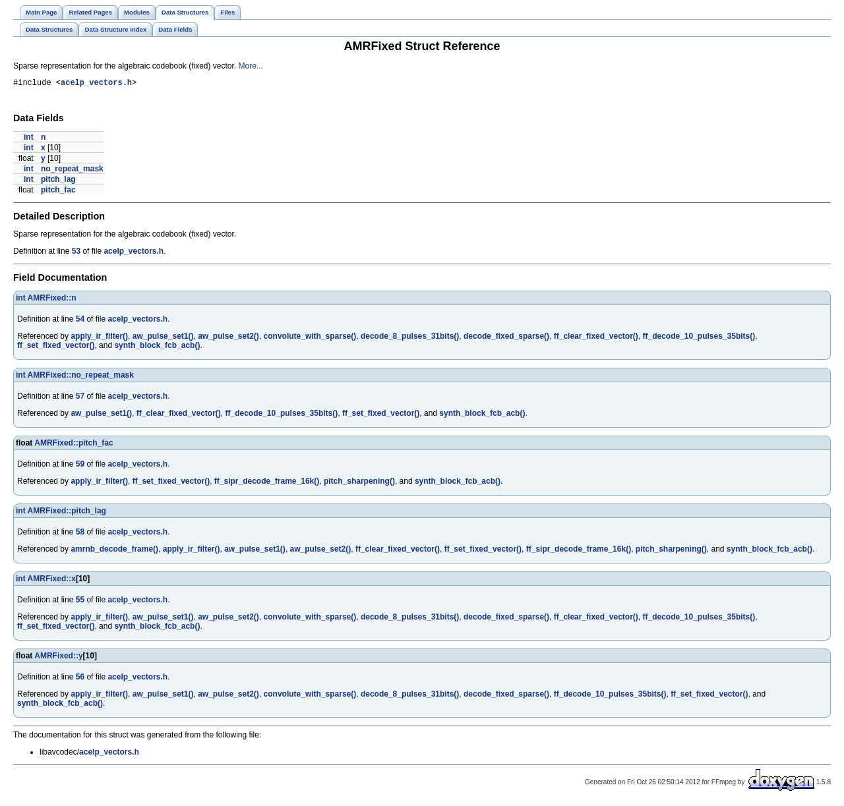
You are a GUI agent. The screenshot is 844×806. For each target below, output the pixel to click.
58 (80, 533)
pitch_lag (58, 181)
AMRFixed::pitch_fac (73, 444)
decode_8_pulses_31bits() (410, 338)
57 (80, 398)
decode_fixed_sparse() (506, 338)
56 (80, 678)
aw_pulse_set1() (163, 338)
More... (251, 66)
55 (80, 601)
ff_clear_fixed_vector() (596, 338)
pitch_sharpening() (359, 483)
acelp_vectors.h (96, 84)
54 (80, 321)
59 (80, 466)
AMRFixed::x (52, 580)
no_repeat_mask (72, 170)
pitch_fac (58, 191)
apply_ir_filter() (99, 338)
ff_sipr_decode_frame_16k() (266, 483)
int (29, 139)
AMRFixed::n (52, 299)
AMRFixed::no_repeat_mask (81, 377)
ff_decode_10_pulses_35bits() (698, 338)
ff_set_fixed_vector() (55, 347)
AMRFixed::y (58, 657)
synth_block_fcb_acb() (157, 347)
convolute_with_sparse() (310, 338)
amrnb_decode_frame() (114, 551)
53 (76, 253)
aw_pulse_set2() (228, 338)
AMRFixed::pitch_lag (67, 512)
